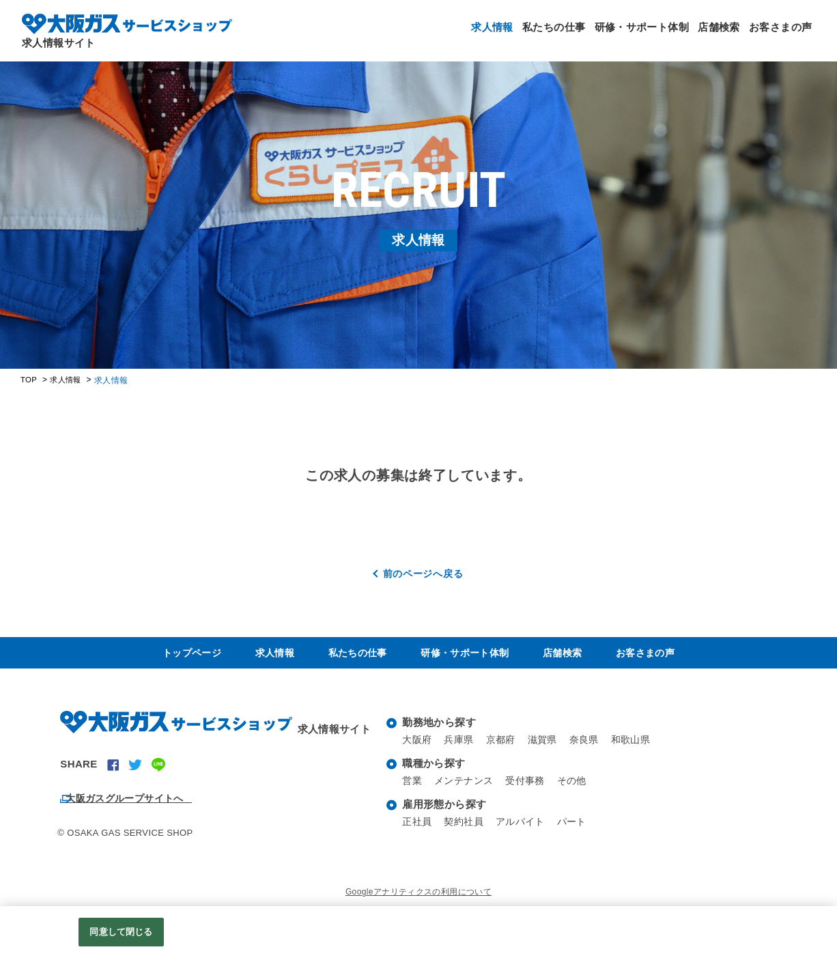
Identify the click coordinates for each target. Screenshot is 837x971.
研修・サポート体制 (613, 34)
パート (581, 830)
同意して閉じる (120, 932)
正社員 (418, 830)
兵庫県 (461, 748)
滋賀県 (549, 748)
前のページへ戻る (423, 573)
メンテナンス (467, 789)
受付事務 (532, 789)
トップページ (193, 656)
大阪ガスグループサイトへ (139, 804)
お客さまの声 (774, 34)
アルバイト (526, 830)
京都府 (506, 748)
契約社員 (467, 830)
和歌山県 (642, 748)
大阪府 (418, 748)
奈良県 (593, 748)
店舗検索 (702, 34)
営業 (412, 789)
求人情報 (441, 34)
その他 (581, 789)
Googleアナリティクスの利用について (418, 900)
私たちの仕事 (514, 34)
